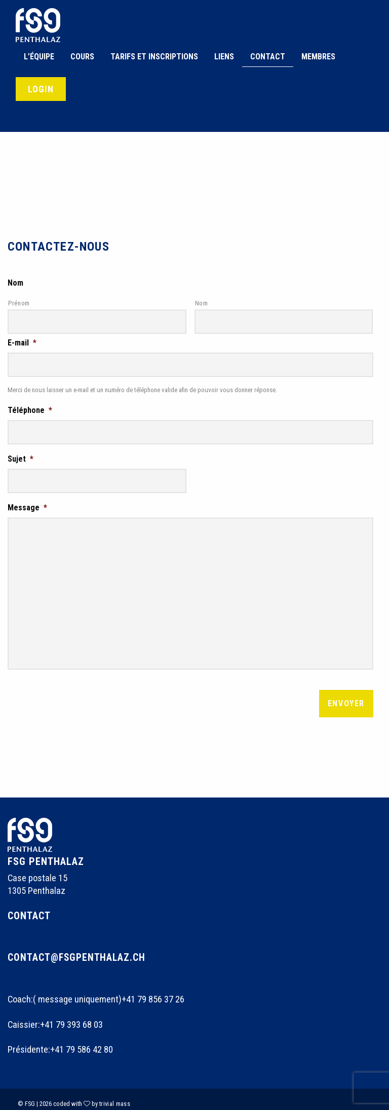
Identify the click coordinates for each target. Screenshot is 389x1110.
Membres (318, 56)
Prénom (19, 303)
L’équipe (39, 56)
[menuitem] (39, 57)
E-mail (22, 340)
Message (27, 500)
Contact (267, 56)
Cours (82, 56)
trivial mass (114, 1094)
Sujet (20, 454)
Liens (224, 56)
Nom (15, 283)
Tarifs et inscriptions (154, 56)
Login (41, 89)
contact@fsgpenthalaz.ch (78, 948)
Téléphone (30, 406)
